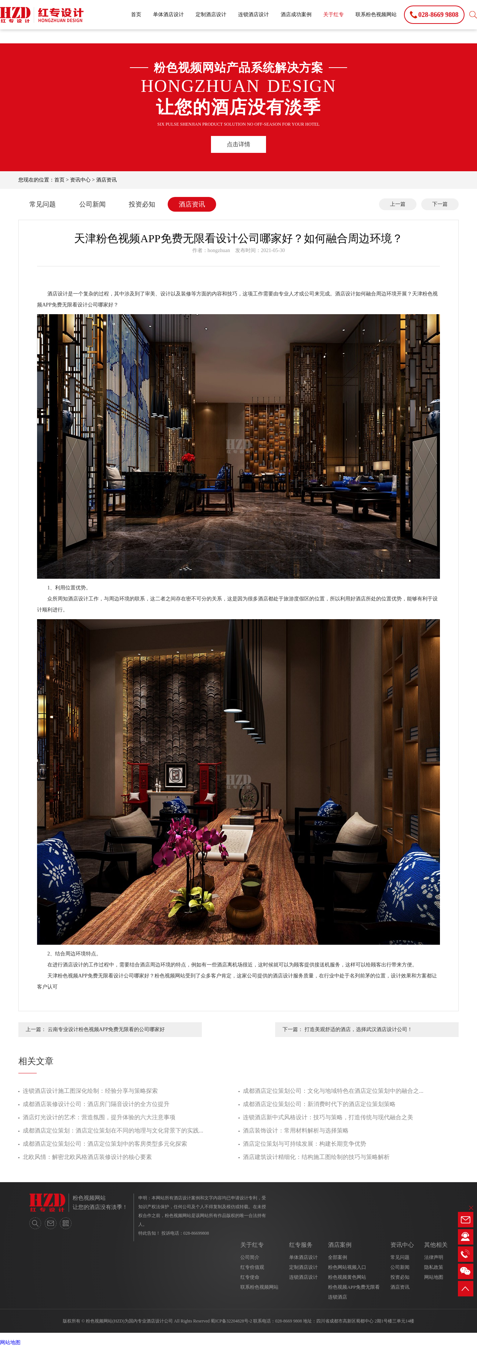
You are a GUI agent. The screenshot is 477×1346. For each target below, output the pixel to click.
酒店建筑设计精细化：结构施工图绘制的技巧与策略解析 (316, 1157)
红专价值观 (252, 1267)
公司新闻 (92, 204)
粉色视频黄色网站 (347, 1277)
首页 (136, 14)
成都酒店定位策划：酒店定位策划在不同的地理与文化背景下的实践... (113, 1130)
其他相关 (436, 1245)
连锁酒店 (337, 1297)
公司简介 (249, 1257)
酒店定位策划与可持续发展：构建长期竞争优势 (304, 1144)
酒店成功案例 (296, 14)
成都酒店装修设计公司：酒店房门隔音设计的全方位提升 (96, 1104)
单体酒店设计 (168, 14)
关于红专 (333, 14)
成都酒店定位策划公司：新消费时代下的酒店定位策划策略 (319, 1104)
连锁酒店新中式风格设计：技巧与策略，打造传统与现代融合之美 (328, 1117)
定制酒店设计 (211, 14)
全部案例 (337, 1257)
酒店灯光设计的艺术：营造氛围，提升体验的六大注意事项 (99, 1117)
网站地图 (433, 1277)
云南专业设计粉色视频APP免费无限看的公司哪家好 (106, 1029)
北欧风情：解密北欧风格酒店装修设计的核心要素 (87, 1157)
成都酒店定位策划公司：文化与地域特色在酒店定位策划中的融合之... (333, 1091)
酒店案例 (340, 1245)
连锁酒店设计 (253, 14)
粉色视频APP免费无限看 (354, 1287)
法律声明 (433, 1257)
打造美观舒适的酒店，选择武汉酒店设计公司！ (358, 1029)
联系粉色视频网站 (376, 14)
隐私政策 (433, 1267)
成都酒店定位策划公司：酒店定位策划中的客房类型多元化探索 (105, 1144)
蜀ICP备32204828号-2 (231, 1321)
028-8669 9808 (288, 1321)
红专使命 (249, 1277)
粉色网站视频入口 (347, 1267)
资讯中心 (80, 180)
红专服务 (301, 1245)
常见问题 (42, 204)
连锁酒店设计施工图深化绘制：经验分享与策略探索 (90, 1091)
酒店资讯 (106, 180)
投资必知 (142, 204)
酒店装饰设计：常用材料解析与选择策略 (296, 1130)
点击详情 (238, 144)
